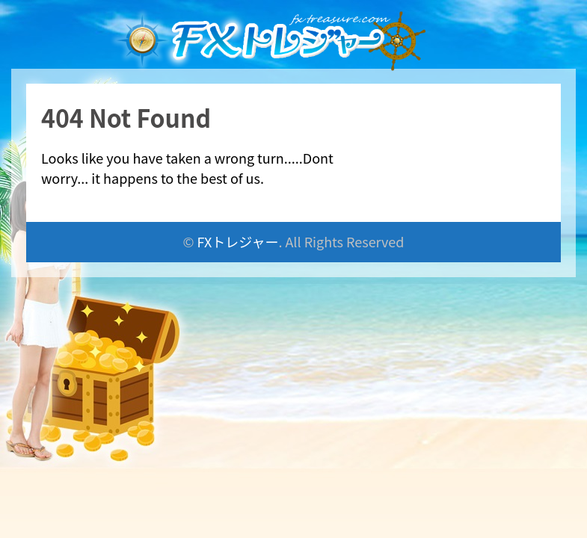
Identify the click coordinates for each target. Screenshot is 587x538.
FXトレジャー (238, 241)
